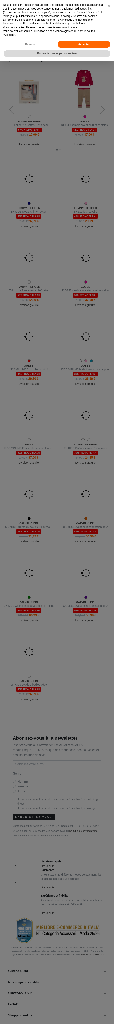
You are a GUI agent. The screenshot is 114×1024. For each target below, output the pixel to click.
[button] (109, 6)
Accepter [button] (84, 44)
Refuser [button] (30, 44)
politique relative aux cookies (80, 16)
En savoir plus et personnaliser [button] (57, 53)
